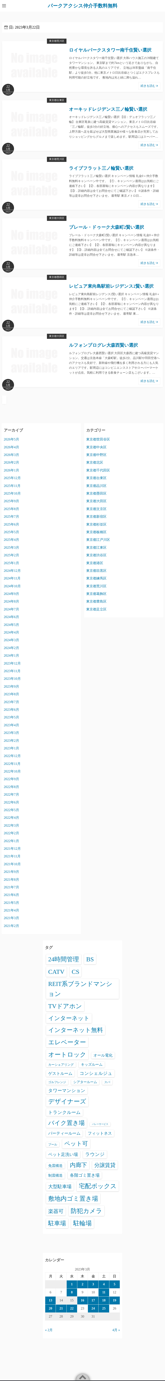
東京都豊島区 (96, 601)
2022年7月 (11, 794)
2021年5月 (11, 902)
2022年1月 (11, 841)
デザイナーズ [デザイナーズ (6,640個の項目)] (67, 1101)
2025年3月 (11, 547)
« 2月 (49, 1330)
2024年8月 (11, 601)
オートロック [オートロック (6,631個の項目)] (67, 1054)
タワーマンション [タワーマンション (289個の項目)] (66, 1090)
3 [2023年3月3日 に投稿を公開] (93, 1284)
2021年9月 (11, 871)
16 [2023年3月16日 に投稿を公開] (82, 1300)
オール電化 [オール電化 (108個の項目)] (103, 1055)
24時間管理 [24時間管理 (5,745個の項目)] (63, 959)
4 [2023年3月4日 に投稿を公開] (104, 1284)
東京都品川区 (96, 485)
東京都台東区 (56, 99)
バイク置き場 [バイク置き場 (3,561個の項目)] (66, 1123)
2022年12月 (12, 756)
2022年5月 (11, 810)
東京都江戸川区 (98, 539)
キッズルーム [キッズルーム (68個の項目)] (92, 1065)
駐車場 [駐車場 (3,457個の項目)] (57, 1223)
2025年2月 (11, 555)
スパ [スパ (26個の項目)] (107, 1082)
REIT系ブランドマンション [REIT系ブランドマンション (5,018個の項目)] (80, 988)
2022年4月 (11, 817)
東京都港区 (94, 563)
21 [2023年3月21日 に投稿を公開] (61, 1308)
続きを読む (149, 85)
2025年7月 (11, 516)
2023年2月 (11, 740)
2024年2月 (11, 647)
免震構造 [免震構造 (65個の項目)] (55, 1166)
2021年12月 (12, 848)
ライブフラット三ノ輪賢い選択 (101, 168)
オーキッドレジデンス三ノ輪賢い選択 (108, 109)
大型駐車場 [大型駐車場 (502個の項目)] (60, 1186)
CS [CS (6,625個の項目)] (75, 971)
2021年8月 (11, 879)
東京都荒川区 (56, 40)
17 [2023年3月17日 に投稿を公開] (93, 1300)
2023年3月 (11, 732)
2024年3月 (11, 640)
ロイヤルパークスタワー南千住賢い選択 (110, 50)
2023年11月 (12, 671)
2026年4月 (11, 447)
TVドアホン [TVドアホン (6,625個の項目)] (65, 1006)
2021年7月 (11, 887)
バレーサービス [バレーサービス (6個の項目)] (100, 1124)
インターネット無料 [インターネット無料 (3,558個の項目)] (75, 1029)
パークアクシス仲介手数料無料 (82, 5)
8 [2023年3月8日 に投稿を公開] (72, 1292)
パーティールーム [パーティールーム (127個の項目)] (64, 1133)
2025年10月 (12, 493)
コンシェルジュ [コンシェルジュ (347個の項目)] (96, 1073)
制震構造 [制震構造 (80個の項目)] (55, 1175)
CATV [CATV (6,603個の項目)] (56, 971)
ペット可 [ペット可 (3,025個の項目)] (76, 1143)
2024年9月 (11, 593)
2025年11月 (12, 485)
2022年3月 (11, 825)
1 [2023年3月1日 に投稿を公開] (72, 1284)
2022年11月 (12, 763)
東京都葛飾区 (96, 593)
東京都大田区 (56, 217)
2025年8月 (11, 508)
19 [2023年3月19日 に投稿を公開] (114, 1300)
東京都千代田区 (98, 470)
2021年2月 (11, 925)
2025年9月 (11, 501)
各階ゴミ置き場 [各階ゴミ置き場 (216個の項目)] (85, 1175)
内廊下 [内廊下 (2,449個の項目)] (78, 1165)
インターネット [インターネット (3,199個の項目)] (69, 1018)
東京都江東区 (96, 547)
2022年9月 (11, 779)
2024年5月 (11, 624)
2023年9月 (11, 686)
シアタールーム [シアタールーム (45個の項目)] (85, 1082)
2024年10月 (12, 586)
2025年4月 (11, 539)
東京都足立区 (96, 609)
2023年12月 (12, 663)
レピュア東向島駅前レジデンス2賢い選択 (111, 286)
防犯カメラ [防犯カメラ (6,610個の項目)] (86, 1210)
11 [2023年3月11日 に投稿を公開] (103, 1292)
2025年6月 (11, 524)
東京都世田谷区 (98, 439)
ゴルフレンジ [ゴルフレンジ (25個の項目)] (57, 1082)
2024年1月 (11, 655)
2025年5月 (11, 532)
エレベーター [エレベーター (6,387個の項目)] (67, 1042)
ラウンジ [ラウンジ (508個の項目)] (95, 1154)
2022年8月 (11, 786)
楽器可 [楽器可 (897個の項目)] (55, 1211)
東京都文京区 (96, 508)
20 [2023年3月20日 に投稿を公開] (50, 1308)
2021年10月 (12, 864)
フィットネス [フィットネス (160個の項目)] (100, 1133)
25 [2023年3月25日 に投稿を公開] (104, 1308)
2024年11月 (12, 578)
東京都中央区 (96, 447)
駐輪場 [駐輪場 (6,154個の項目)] (82, 1223)
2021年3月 (11, 918)
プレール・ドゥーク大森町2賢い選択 (106, 227)
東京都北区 (94, 462)
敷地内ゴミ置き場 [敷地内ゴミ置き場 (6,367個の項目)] (73, 1198)
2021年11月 (12, 856)
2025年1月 (11, 563)
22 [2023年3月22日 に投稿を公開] (71, 1308)
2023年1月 (11, 748)
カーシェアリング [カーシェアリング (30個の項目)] (61, 1064)
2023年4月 (11, 725)
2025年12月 (12, 478)
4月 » (116, 1330)
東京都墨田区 (56, 277)
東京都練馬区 (96, 578)
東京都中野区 (96, 454)
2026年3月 (11, 454)
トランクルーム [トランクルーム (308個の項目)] (64, 1112)
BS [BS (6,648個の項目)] (90, 959)
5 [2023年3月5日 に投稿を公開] (114, 1284)
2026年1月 (11, 470)
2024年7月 (11, 609)
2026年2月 (11, 462)
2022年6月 (11, 802)
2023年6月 (11, 709)
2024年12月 (12, 570)
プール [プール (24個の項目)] (52, 1144)
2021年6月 (11, 895)
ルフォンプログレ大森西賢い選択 (103, 345)
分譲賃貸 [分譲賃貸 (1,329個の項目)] (105, 1165)
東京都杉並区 (96, 524)
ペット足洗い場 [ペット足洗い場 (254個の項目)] (63, 1154)
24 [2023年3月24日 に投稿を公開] (93, 1308)
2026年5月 (11, 439)
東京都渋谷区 (96, 555)
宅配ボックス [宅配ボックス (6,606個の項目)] (98, 1186)
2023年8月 (11, 694)
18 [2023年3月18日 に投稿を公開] (104, 1300)
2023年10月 (12, 678)
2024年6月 (11, 617)
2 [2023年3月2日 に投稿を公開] (82, 1284)
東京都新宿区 (96, 516)
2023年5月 (11, 717)
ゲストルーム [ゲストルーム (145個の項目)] (60, 1073)
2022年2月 (11, 833)
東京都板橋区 (96, 532)
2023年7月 (11, 702)
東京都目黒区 (96, 570)
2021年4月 (11, 910)
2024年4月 (11, 632)
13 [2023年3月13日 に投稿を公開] (50, 1300)
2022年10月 (12, 771)
